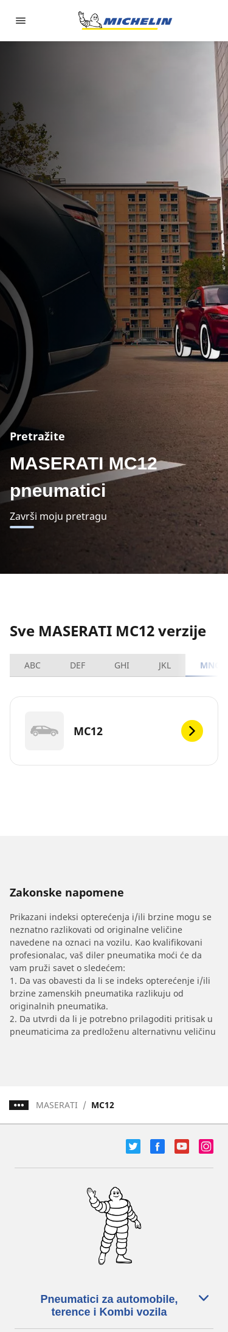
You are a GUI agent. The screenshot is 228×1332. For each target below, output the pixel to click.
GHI (122, 665)
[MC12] (114, 730)
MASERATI (57, 1105)
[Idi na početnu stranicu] (125, 21)
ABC (32, 665)
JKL (165, 665)
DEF (77, 665)
